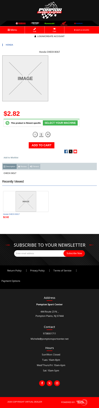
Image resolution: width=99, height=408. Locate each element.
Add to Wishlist (11, 157)
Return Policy (14, 270)
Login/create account (49, 36)
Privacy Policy (37, 270)
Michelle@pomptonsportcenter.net (50, 338)
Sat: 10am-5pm (51, 370)
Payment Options (10, 281)
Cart (54, 30)
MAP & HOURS (81, 30)
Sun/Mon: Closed (51, 354)
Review (23, 166)
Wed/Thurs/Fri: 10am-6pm (51, 365)
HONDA (9, 45)
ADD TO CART (41, 145)
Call (34, 30)
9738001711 (49, 333)
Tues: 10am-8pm (51, 359)
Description (10, 166)
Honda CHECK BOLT (11, 214)
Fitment (34, 166)
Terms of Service (62, 270)
